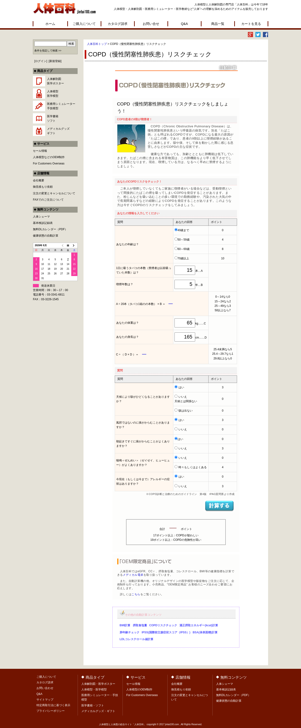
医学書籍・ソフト (92, 705)
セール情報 (40, 150)
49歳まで (183, 230)
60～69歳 (184, 249)
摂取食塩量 (140, 625)
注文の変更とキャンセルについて (54, 193)
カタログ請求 (117, 24)
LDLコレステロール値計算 (136, 639)
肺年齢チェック (129, 632)
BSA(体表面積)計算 (205, 632)
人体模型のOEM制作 (139, 689)
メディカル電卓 (133, 574)
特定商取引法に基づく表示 (53, 705)
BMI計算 (125, 625)
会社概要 (38, 180)
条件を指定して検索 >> (47, 50)
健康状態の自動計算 (45, 235)
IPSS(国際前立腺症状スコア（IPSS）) (166, 632)
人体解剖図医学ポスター (55, 81)
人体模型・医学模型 (94, 689)
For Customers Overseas (48, 163)
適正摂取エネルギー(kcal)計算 (198, 625)
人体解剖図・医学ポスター (98, 683)
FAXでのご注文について (48, 199)
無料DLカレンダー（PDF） (50, 229)
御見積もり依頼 (43, 186)
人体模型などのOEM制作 (49, 157)
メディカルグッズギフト (58, 131)
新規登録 (55, 61)
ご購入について (84, 24)
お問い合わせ (44, 688)
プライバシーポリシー (50, 710)
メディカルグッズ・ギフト (98, 711)
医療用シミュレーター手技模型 (61, 106)
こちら (135, 594)
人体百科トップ (97, 44)
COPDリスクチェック (163, 625)
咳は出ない (185, 410)
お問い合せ (151, 24)
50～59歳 (184, 239)
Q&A (184, 24)
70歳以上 (183, 258)
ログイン (40, 61)
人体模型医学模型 (52, 93)
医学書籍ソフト (52, 118)
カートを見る (251, 24)
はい (181, 387)
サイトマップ (44, 699)
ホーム (50, 24)
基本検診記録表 (43, 223)
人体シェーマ (41, 216)
